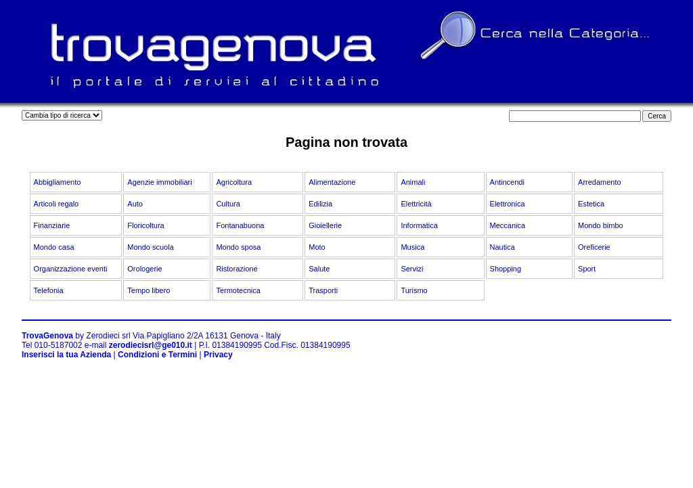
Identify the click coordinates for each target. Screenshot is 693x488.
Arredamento (599, 182)
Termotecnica (238, 290)
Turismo (414, 290)
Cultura (228, 204)
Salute (319, 269)
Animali (413, 182)
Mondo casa (54, 247)
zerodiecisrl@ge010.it (150, 345)
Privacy (218, 354)
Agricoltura (234, 182)
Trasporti (323, 290)
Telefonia (49, 290)
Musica (412, 247)
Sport (587, 269)
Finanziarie (52, 225)
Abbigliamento (57, 182)
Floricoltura (145, 225)
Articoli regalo (56, 204)
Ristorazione (236, 269)
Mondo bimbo (600, 225)
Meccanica (508, 225)
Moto (317, 247)
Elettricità (416, 204)
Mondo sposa (238, 247)
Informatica (419, 225)
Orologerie (144, 269)
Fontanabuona (240, 225)
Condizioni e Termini (157, 354)
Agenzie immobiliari (159, 182)
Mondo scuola (150, 247)
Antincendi (507, 182)
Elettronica (507, 204)
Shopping (506, 269)
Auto (135, 204)
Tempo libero (148, 290)
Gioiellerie (325, 225)
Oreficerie (594, 247)
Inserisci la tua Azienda (66, 354)
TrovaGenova (47, 335)
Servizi (412, 269)
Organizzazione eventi (71, 269)
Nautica (502, 247)
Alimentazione (332, 182)
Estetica (591, 204)
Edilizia (320, 204)
